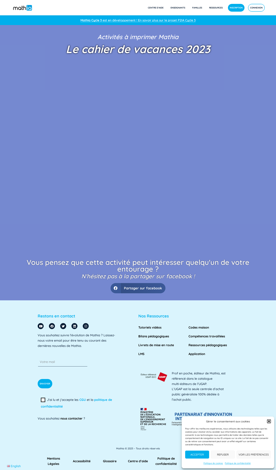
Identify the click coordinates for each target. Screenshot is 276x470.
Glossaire (110, 461)
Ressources (216, 7)
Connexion (256, 7)
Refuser (223, 454)
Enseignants (178, 7)
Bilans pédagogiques (153, 336)
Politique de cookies (213, 463)
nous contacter (71, 418)
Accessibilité (81, 461)
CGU (82, 400)
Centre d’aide (156, 7)
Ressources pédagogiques (208, 345)
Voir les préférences (254, 454)
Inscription (236, 7)
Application (197, 354)
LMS (141, 354)
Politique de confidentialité (238, 463)
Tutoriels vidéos (149, 327)
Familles (197, 7)
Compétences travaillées (207, 336)
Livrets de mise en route (156, 345)
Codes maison (199, 327)
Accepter (197, 454)
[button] (269, 421)
